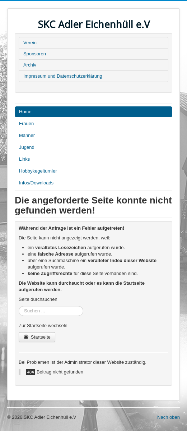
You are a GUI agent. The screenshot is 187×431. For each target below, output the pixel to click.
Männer (27, 135)
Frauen (26, 123)
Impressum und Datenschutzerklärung (62, 76)
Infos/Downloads (36, 182)
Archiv (29, 65)
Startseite (37, 337)
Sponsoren (34, 53)
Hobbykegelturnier (38, 171)
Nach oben (168, 417)
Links (24, 159)
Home (25, 111)
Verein (30, 42)
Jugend (26, 147)
